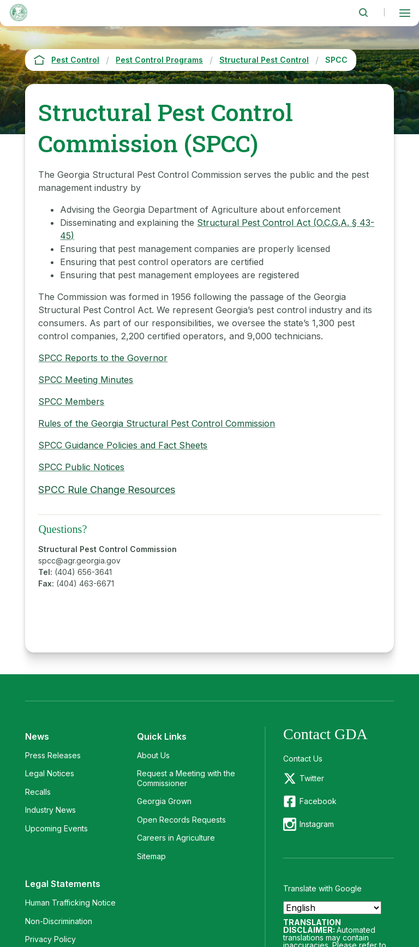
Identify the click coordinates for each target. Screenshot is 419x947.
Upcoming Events (56, 828)
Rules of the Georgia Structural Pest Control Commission (156, 423)
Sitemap (151, 856)
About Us (153, 755)
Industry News (50, 809)
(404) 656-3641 (83, 572)
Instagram (317, 824)
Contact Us (302, 758)
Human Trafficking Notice (70, 902)
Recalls (38, 791)
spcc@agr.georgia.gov (79, 560)
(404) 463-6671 (85, 583)
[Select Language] (332, 907)
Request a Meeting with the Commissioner (186, 778)
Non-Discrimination (58, 921)
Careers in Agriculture (176, 837)
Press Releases (53, 755)
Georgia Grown (164, 801)
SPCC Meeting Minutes (85, 379)
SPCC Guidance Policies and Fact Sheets (122, 445)
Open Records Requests (181, 819)
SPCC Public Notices (81, 466)
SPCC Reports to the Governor (102, 357)
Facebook (318, 801)
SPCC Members (71, 401)
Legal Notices (49, 773)
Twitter (312, 778)
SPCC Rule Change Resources (106, 489)
